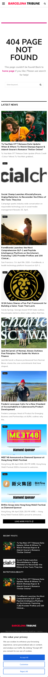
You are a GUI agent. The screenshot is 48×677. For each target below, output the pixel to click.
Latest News (9, 104)
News (5, 163)
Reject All (24, 671)
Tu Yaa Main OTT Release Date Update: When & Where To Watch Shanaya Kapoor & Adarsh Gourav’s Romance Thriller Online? (23, 147)
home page (8, 70)
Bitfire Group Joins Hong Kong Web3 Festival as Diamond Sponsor (23, 506)
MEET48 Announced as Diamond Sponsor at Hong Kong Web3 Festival (22, 459)
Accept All (24, 657)
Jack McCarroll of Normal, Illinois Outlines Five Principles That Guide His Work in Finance (22, 353)
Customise (24, 664)
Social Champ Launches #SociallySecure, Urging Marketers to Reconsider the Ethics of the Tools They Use (23, 197)
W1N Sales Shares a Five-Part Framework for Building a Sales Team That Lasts (24, 304)
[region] (24, 655)
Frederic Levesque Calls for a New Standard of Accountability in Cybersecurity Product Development (23, 407)
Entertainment (7, 113)
